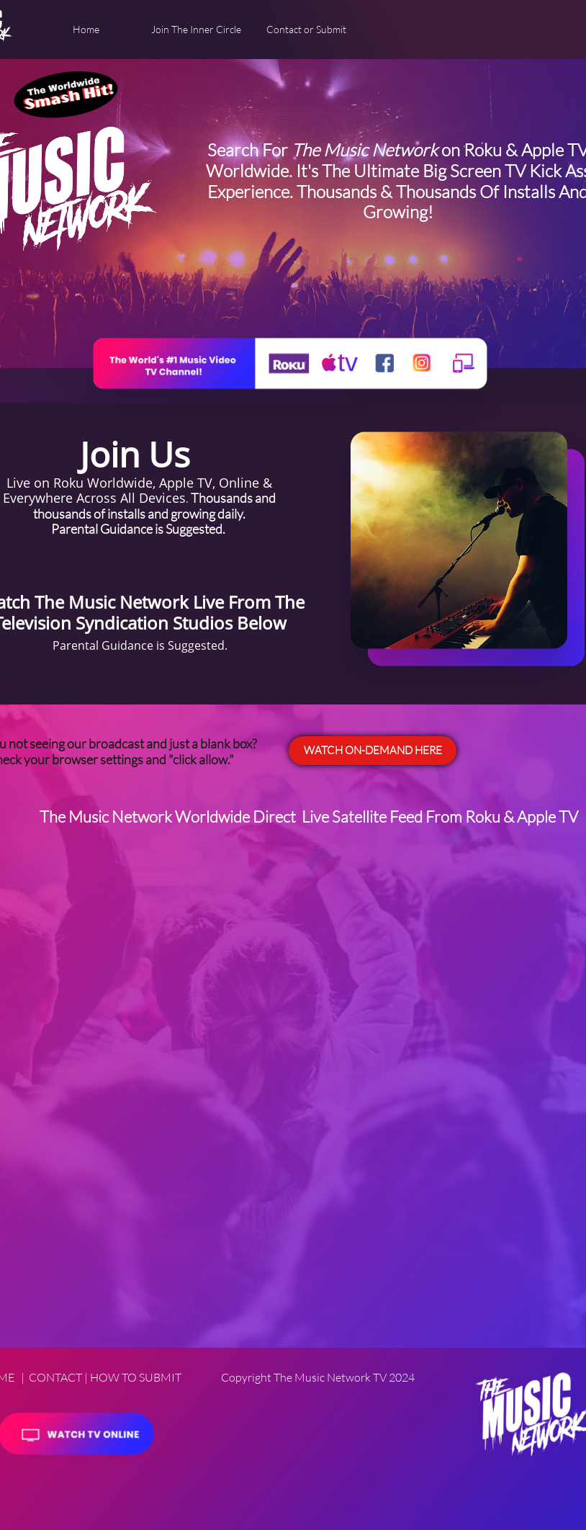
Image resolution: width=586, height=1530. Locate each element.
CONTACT (55, 1377)
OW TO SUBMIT (140, 1377)
